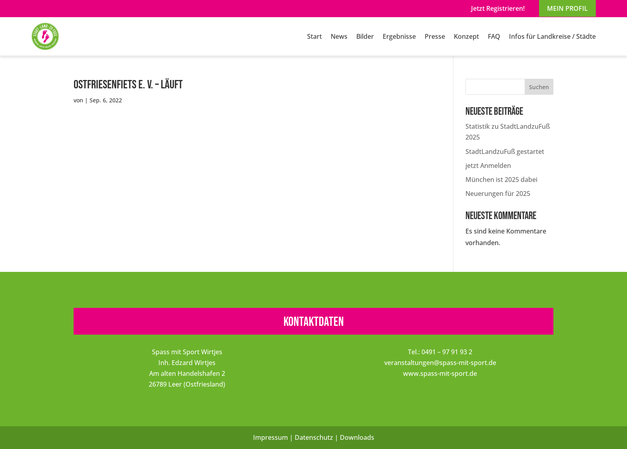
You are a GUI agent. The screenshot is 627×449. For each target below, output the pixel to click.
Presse (435, 36)
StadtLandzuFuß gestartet (504, 151)
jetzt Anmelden (488, 165)
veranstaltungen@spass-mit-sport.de (440, 362)
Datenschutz (314, 437)
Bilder (365, 36)
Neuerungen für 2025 (497, 193)
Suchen (539, 87)
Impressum (270, 437)
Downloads (357, 437)
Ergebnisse (399, 36)
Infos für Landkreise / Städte (552, 36)
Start (314, 36)
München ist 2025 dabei (501, 179)
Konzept (466, 36)
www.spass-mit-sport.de (440, 373)
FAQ (494, 36)
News (339, 36)
